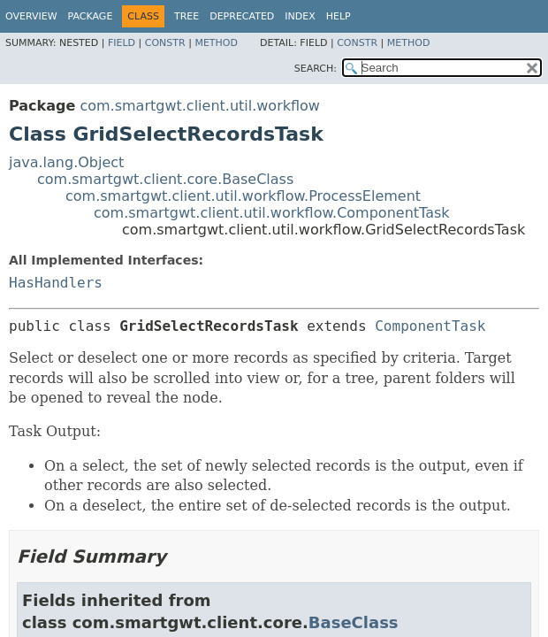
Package (90, 16)
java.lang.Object (66, 162)
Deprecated (241, 16)
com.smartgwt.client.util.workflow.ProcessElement (243, 196)
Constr (165, 43)
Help (338, 16)
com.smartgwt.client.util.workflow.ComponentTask (272, 212)
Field (121, 43)
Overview (31, 16)
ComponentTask (430, 326)
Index (300, 16)
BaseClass (353, 622)
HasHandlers (56, 282)
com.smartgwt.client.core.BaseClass (165, 179)
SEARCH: (315, 68)
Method (216, 43)
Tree (186, 16)
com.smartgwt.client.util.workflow (200, 105)
